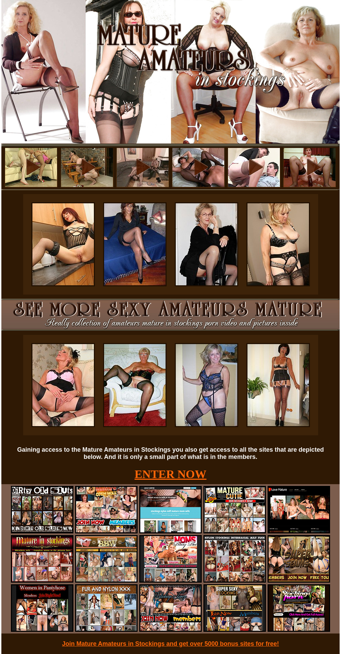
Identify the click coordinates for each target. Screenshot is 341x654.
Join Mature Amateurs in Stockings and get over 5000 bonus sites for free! (170, 643)
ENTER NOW (170, 474)
